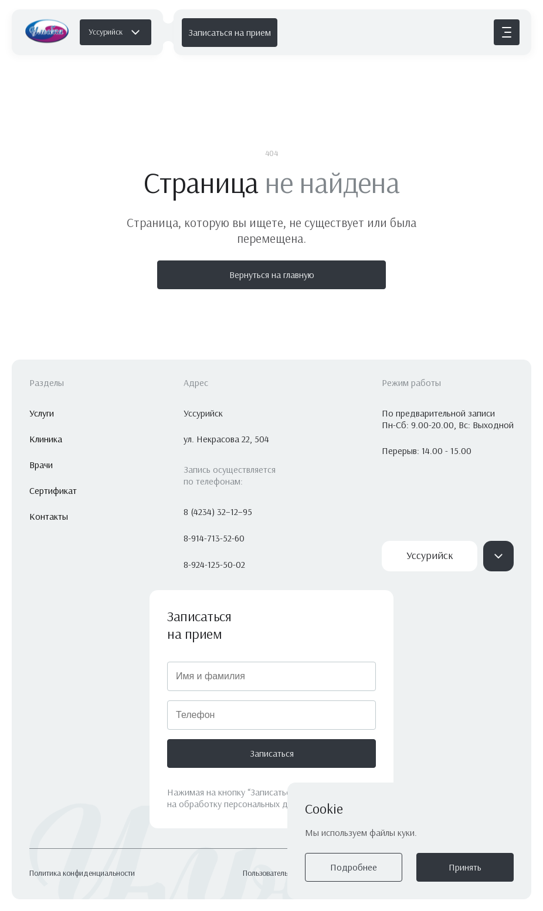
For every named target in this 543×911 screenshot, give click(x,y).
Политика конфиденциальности (82, 873)
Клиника (45, 439)
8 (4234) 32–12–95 (218, 511)
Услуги (41, 413)
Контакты (48, 516)
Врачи (41, 464)
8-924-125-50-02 (214, 564)
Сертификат (53, 490)
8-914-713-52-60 (214, 538)
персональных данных (268, 804)
